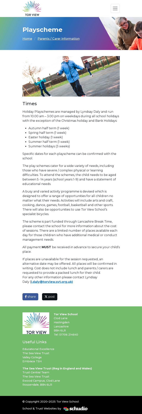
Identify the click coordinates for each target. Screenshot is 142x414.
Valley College (32, 357)
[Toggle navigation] (115, 8)
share (30, 296)
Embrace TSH (32, 361)
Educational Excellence (38, 349)
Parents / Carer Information (59, 38)
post (50, 296)
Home (27, 38)
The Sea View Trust (35, 353)
